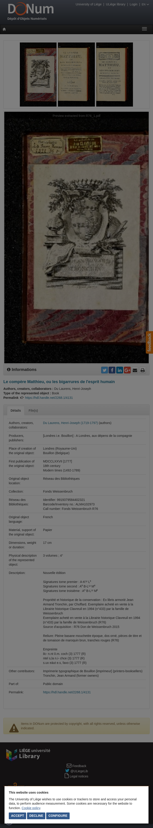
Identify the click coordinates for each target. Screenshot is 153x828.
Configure (57, 815)
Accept (17, 815)
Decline (36, 815)
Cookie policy (31, 808)
